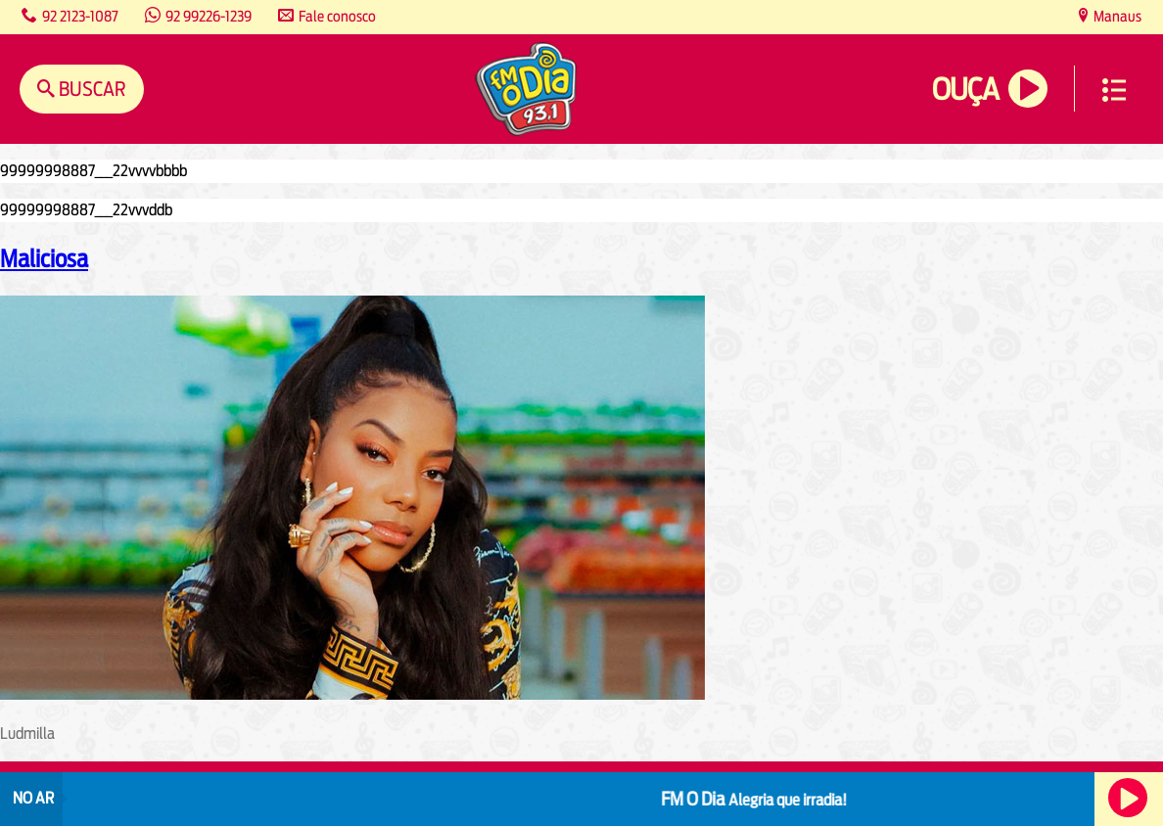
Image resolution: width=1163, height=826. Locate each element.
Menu (1114, 90)
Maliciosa (44, 258)
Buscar (90, 88)
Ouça (965, 89)
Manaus (1116, 16)
